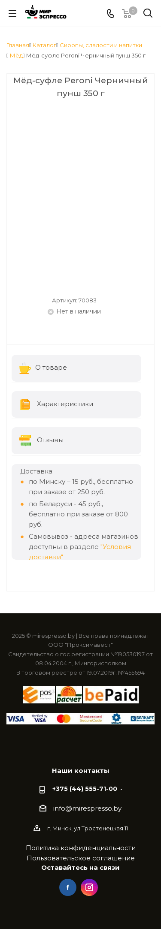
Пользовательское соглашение (81, 858)
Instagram (89, 887)
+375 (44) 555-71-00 (84, 788)
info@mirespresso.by (87, 808)
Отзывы (41, 440)
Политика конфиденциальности (81, 848)
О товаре (43, 368)
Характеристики (56, 404)
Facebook (67, 887)
